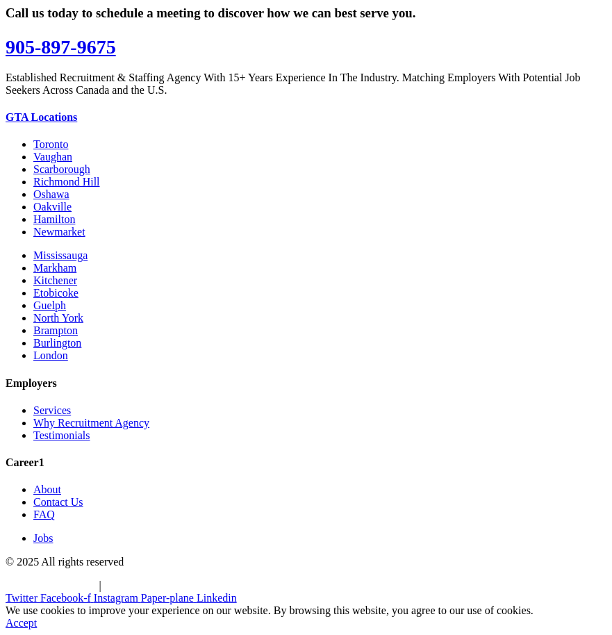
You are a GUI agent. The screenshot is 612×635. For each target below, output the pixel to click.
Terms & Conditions (51, 585)
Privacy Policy (136, 585)
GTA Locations (41, 117)
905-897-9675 (61, 47)
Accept (21, 623)
